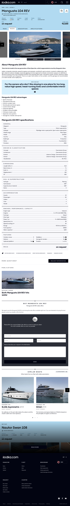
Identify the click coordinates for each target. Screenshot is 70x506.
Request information (58, 260)
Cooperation (27, 503)
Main (5, 28)
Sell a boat (5, 485)
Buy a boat (5, 483)
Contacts (9, 503)
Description (23, 28)
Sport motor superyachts (9, 15)
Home (3, 7)
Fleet (7, 7)
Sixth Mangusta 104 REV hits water (15, 293)
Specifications (36, 28)
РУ (22, 2)
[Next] (66, 45)
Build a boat (5, 487)
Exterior (12, 59)
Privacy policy (42, 503)
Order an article (6, 491)
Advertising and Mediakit (18, 503)
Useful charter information (27, 487)
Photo (12, 28)
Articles (4, 468)
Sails (23, 468)
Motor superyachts (8, 13)
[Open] (18, 280)
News (4, 466)
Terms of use (34, 503)
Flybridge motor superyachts (20, 13)
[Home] (8, 2)
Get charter (5, 489)
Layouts (26, 59)
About (4, 503)
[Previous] (3, 45)
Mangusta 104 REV (58, 253)
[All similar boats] (61, 372)
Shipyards (24, 470)
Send (35, 361)
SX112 (39, 407)
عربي (25, 2)
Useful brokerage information (46, 472)
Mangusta (4, 19)
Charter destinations (26, 485)
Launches (11, 290)
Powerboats (42, 466)
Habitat (4, 470)
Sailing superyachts (44, 470)
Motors (12, 7)
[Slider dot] (33, 417)
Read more (35, 447)
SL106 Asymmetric (10, 407)
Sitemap (48, 503)
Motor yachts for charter (27, 483)
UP (65, 457)
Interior (20, 59)
